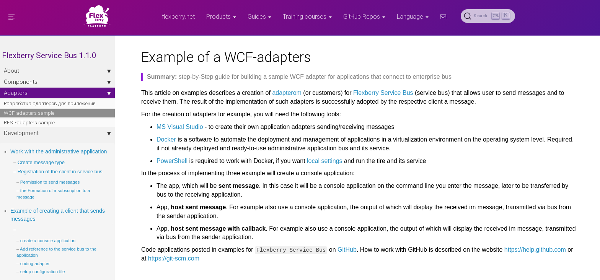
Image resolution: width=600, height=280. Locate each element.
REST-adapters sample (29, 122)
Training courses (307, 16)
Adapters (50, 93)
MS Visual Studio (172, 127)
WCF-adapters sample (29, 113)
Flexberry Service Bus (376, 93)
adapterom (279, 93)
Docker (158, 139)
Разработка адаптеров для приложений (50, 103)
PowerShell (164, 161)
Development (50, 133)
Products (221, 16)
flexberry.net (178, 16)
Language (413, 16)
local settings (317, 161)
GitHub (339, 249)
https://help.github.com (527, 249)
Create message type (41, 170)
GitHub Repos (364, 16)
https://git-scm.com (166, 258)
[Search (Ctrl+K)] (488, 16)
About (50, 71)
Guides (259, 16)
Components (50, 82)
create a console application (48, 255)
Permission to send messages (50, 196)
